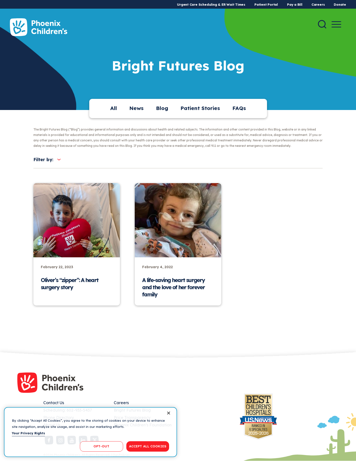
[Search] (322, 24)
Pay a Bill (294, 4)
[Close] (168, 413)
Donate (340, 4)
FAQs (239, 108)
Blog (162, 108)
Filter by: (43, 159)
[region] (90, 432)
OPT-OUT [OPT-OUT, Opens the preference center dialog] (101, 446)
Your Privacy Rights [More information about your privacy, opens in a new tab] (28, 433)
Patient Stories (200, 108)
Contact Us (53, 402)
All (113, 108)
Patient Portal (266, 4)
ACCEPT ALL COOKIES (147, 446)
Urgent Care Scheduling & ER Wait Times (211, 4)
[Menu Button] (336, 24)
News (136, 108)
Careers (318, 4)
